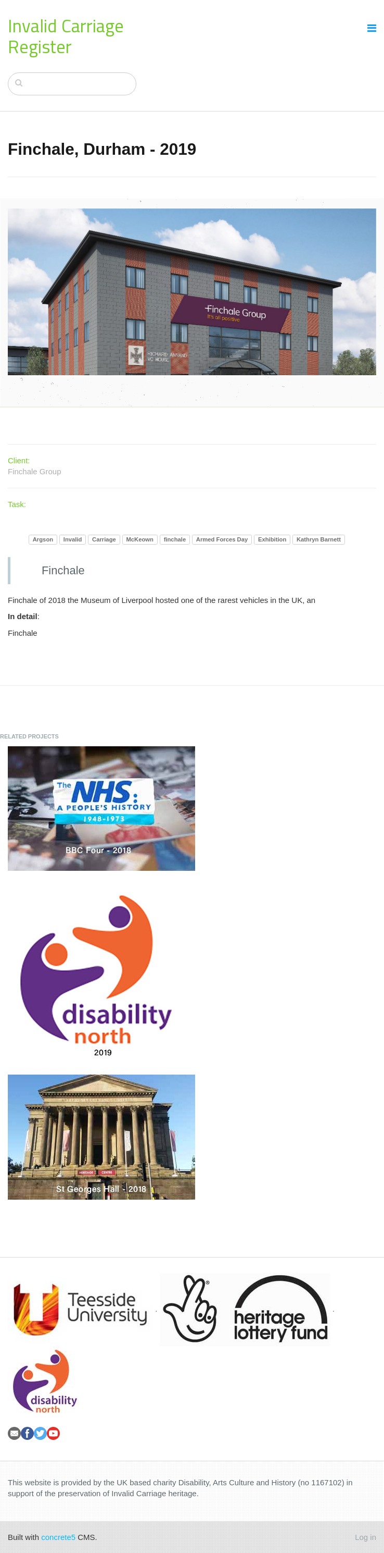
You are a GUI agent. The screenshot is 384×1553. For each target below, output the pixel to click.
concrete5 (58, 1537)
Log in (365, 1537)
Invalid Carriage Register (66, 36)
